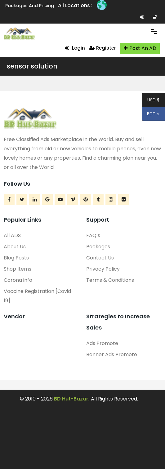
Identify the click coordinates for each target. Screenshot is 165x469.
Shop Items (17, 268)
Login (75, 48)
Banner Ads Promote (111, 354)
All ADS (12, 235)
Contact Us (100, 257)
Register (102, 48)
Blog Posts (16, 257)
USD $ (153, 101)
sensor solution (32, 66)
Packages (98, 246)
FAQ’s (93, 235)
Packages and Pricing (29, 5)
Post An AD (140, 48)
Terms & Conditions (110, 280)
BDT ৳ (151, 114)
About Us (15, 246)
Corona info (18, 280)
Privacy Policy (103, 268)
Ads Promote (102, 343)
